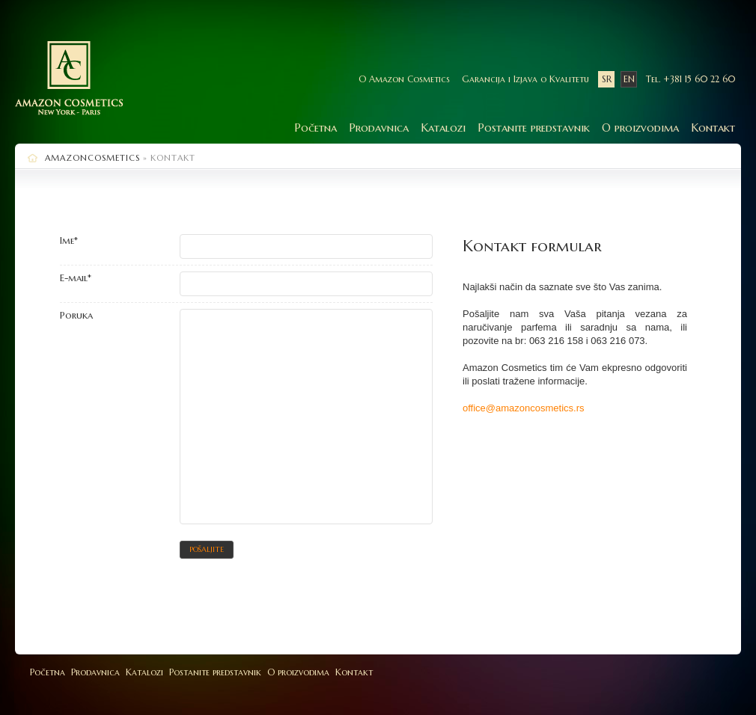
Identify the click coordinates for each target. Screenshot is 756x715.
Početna (315, 128)
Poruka (76, 315)
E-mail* (75, 277)
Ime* (69, 240)
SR (607, 79)
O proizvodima (640, 128)
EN (629, 79)
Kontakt (713, 128)
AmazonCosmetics (92, 158)
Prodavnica (379, 128)
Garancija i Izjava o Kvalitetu (525, 79)
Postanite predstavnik (534, 128)
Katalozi (443, 128)
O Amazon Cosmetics (404, 79)
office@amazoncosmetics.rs (524, 408)
